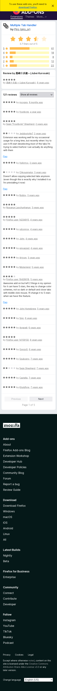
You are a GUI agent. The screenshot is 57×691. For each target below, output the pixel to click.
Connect (8, 593)
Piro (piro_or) (22, 29)
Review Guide (11, 489)
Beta (6, 561)
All (4, 539)
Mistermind (24, 267)
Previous (16, 398)
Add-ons (9, 438)
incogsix (23, 102)
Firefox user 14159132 (17, 340)
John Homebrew (27, 308)
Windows (9, 511)
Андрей (23, 327)
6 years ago (43, 82)
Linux (6, 534)
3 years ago (40, 172)
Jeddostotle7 (26, 133)
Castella (23, 377)
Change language (12, 679)
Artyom (23, 257)
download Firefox (28, 7)
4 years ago (36, 219)
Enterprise (9, 577)
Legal (30, 654)
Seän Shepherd (27, 368)
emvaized (24, 248)
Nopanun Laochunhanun (18, 207)
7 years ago (37, 358)
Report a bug (11, 484)
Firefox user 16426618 (17, 279)
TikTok (7, 631)
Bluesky (8, 637)
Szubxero (24, 358)
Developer (9, 604)
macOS (7, 517)
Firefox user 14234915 (17, 219)
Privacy (6, 654)
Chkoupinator (26, 172)
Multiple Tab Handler (23, 25)
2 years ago (42, 124)
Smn (21, 318)
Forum (7, 478)
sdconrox (24, 229)
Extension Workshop (16, 455)
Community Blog (13, 472)
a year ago (35, 112)
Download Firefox (14, 505)
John (21, 238)
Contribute (10, 598)
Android (8, 528)
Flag (5, 156)
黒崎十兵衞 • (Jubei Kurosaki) (21, 82)
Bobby (22, 195)
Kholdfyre (24, 387)
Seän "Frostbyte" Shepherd (20, 124)
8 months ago (36, 102)
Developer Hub (12, 461)
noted (31, 660)
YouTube (8, 625)
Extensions (16, 16)
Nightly (7, 555)
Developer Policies (14, 467)
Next (41, 398)
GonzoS (23, 349)
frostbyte (24, 112)
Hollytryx (23, 163)
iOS (5, 522)
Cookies (19, 654)
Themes (29, 16)
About (7, 444)
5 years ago (34, 257)
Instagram (9, 620)
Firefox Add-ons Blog (16, 450)
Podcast (8, 642)
